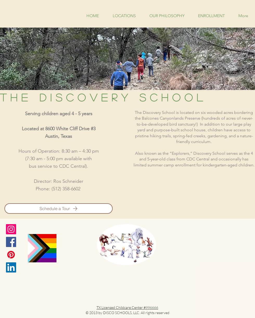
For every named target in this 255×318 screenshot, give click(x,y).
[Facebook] (11, 242)
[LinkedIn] (11, 267)
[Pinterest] (11, 255)
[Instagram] (11, 229)
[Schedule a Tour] (58, 208)
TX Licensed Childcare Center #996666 (127, 307)
